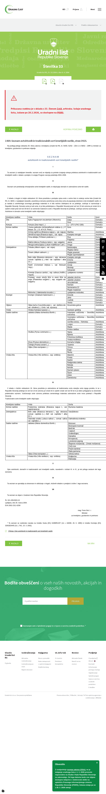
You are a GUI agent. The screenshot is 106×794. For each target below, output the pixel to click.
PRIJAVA (75, 601)
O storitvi (58, 658)
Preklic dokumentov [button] (91, 25)
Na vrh (91, 543)
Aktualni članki (77, 658)
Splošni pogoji (94, 676)
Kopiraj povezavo (72, 129)
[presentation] (53, 616)
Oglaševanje (93, 673)
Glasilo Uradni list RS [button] (66, 25)
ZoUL (59, 108)
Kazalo (13, 129)
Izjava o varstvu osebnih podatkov (94, 681)
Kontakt (92, 664)
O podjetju (92, 658)
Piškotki (73, 695)
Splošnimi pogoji (44, 626)
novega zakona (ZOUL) (76, 770)
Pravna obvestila (63, 695)
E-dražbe (92, 687)
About (92, 661)
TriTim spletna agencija (91, 695)
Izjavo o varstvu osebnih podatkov (69, 626)
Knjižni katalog (43, 667)
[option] (53, 66)
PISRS (60, 112)
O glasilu (8, 663)
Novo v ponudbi (43, 658)
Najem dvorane (27, 670)
